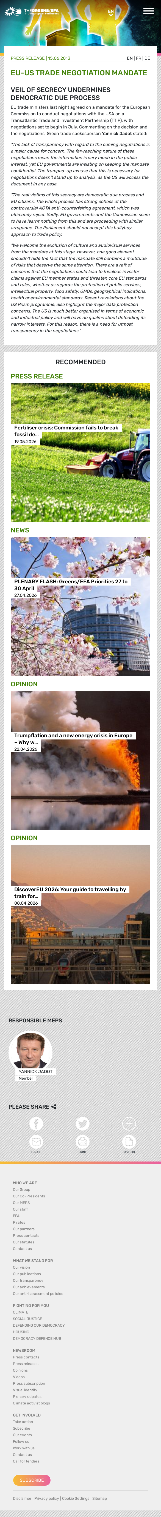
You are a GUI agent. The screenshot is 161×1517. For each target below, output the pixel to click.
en (130, 58)
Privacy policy (46, 1498)
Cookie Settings (75, 1498)
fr (138, 58)
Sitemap (99, 1498)
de (147, 58)
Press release (28, 58)
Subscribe (32, 1480)
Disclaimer (22, 1498)
